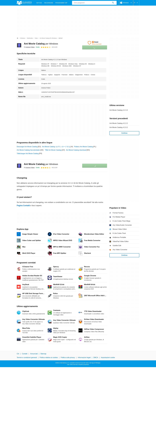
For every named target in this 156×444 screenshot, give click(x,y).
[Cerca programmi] (113, 3)
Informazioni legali (84, 357)
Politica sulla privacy (68, 357)
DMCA (95, 357)
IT (136, 3)
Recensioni (48, 3)
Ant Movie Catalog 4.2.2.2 (118, 123)
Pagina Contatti (23, 205)
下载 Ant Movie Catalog (53, 150)
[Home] (17, 38)
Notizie (39, 3)
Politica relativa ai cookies (49, 357)
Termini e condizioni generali (27, 357)
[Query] (94, 3)
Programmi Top (61, 3)
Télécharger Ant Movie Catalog (28, 153)
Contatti (24, 354)
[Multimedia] (30, 38)
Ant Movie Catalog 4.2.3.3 (118, 110)
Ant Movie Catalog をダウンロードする (56, 146)
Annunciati (34, 354)
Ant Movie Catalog (41, 43)
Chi (18, 354)
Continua (124, 133)
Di (29, 47)
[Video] (36, 38)
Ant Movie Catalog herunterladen (28, 150)
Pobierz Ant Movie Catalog (83, 146)
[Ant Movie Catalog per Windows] (48, 38)
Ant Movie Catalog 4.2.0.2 (118, 127)
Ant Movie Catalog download (76, 150)
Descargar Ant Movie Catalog (27, 146)
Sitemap (43, 354)
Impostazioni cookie (108, 357)
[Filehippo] (24, 3)
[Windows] (22, 38)
